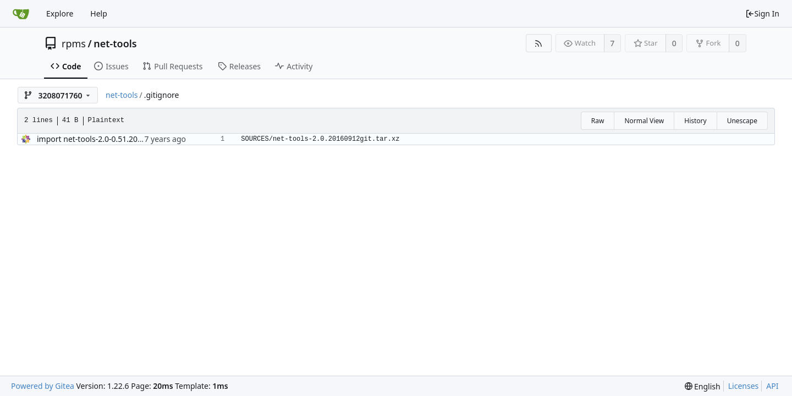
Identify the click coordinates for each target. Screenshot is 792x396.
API (772, 386)
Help (98, 13)
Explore (59, 13)
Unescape (742, 120)
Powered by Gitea (42, 386)
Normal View (644, 120)
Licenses (743, 386)
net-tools (115, 43)
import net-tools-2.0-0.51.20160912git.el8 (111, 139)
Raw (597, 120)
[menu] (703, 386)
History (695, 120)
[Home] (21, 14)
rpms (74, 43)
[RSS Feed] (539, 43)
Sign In (762, 13)
